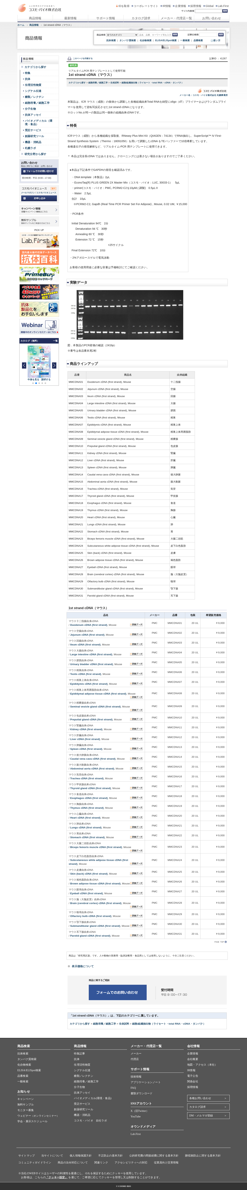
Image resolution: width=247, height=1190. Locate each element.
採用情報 (195, 6)
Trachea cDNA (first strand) (87, 778)
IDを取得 (123, 6)
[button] (54, 365)
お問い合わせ (211, 18)
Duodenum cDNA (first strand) (88, 624)
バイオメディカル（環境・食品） (38, 122)
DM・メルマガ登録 (201, 1115)
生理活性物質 (33, 84)
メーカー (136, 1053)
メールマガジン (28, 193)
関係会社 (192, 1081)
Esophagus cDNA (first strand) (89, 798)
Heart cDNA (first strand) (85, 817)
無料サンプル (25, 1104)
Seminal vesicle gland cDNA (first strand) (95, 706)
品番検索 (198, 40)
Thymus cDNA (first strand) (87, 807)
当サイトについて (52, 1155)
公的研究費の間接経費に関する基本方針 (154, 1155)
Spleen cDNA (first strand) (86, 749)
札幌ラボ (30, 148)
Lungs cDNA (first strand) (86, 827)
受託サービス (33, 130)
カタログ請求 (141, 18)
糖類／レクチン (34, 96)
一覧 (55, 340)
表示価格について (83, 966)
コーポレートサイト (146, 6)
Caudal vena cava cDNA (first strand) (93, 758)
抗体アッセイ (33, 114)
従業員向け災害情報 (166, 1162)
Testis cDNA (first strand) (85, 674)
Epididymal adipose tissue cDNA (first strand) (98, 693)
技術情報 (136, 1076)
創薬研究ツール (34, 136)
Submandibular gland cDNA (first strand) (95, 925)
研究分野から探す (36, 154)
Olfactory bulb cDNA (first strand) (91, 916)
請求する (46, 379)
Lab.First (223, 6)
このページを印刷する (80, 58)
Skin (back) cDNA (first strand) (89, 873)
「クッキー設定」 (57, 1177)
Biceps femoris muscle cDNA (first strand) (96, 847)
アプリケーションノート (146, 1082)
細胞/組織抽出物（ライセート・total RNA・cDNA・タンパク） (153, 82)
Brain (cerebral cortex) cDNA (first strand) (96, 903)
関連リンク (101, 1162)
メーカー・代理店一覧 (176, 18)
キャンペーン (25, 1099)
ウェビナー (38, 1115)
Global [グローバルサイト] (210, 6)
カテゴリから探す (77, 82)
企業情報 (180, 6)
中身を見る (33, 379)
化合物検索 (145, 40)
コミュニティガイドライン (34, 1162)
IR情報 (167, 6)
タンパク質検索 (127, 40)
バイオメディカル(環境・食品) (92, 1098)
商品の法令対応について (73, 1162)
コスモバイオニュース (46, 193)
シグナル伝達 (33, 90)
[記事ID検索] (208, 35)
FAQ (133, 1087)
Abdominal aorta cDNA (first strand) (92, 768)
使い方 (216, 40)
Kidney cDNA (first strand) (86, 729)
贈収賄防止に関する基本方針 (203, 1155)
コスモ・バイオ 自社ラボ (90, 1120)
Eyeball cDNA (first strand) (86, 893)
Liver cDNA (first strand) (85, 739)
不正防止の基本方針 (110, 1155)
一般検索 (185, 40)
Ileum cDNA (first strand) (85, 644)
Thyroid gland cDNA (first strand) (90, 788)
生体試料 (115, 82)
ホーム (21, 25)
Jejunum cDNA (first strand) (87, 634)
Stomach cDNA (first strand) (87, 837)
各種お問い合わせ (200, 1098)
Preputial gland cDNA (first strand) (91, 719)
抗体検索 (111, 40)
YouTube (136, 1116)
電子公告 (192, 1075)
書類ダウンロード (142, 1093)
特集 (27, 73)
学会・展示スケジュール (32, 1121)
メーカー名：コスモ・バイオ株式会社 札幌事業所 (203, 95)
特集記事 (79, 1053)
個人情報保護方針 (81, 1155)
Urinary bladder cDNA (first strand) (91, 664)
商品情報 (35, 18)
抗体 (27, 78)
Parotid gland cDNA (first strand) (90, 935)
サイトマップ (26, 1155)
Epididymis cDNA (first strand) (89, 683)
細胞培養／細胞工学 (98, 82)
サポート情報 (105, 18)
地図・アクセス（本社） (202, 1064)
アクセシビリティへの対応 (131, 1162)
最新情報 (70, 18)
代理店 (135, 1059)
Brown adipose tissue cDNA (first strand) (95, 883)
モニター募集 (25, 1110)
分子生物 (30, 108)
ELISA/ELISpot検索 (166, 40)
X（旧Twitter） (140, 1111)
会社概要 (192, 1059)
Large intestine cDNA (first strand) (91, 654)
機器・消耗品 (33, 142)
